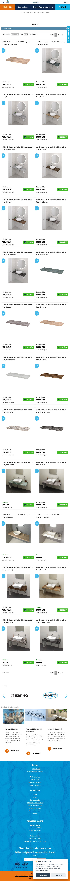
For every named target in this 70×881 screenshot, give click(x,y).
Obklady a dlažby (7, 7)
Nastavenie (58, 875)
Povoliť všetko (43, 875)
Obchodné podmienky (35, 811)
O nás (35, 797)
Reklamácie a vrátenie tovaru (35, 803)
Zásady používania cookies (21, 876)
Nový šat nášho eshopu (11, 729)
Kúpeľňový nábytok (28, 12)
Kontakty (34, 814)
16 (62, 35)
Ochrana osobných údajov (35, 805)
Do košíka (30, 84)
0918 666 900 (36, 769)
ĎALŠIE (62, 7)
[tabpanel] (13, 732)
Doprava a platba (35, 800)
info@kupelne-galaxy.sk (36, 771)
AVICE (47, 12)
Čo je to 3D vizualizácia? (55, 729)
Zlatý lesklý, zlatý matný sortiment (43, 7)
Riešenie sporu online (35, 808)
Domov (35, 795)
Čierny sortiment (23, 7)
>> (65, 35)
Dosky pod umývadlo (39, 12)
